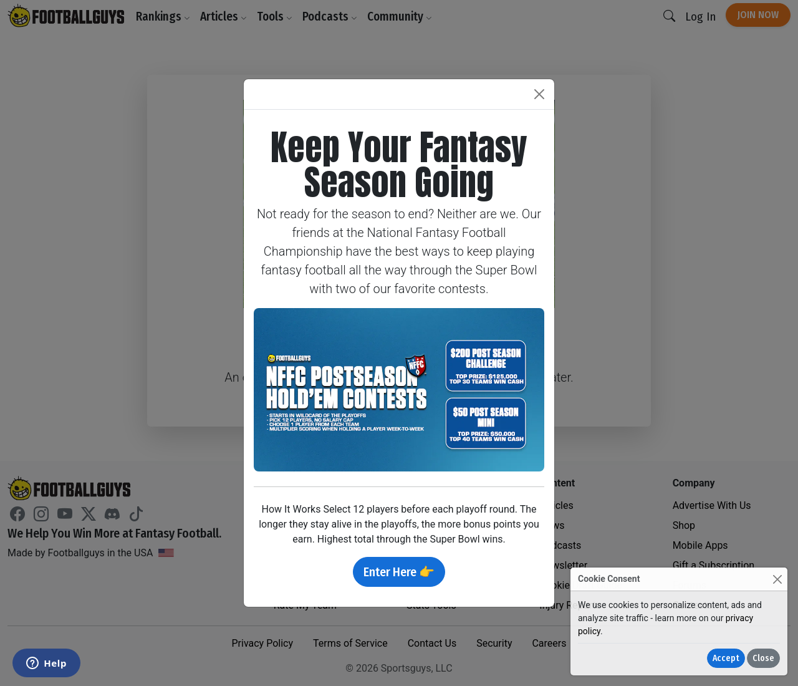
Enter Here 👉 (399, 571)
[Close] (777, 579)
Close (763, 658)
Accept (726, 658)
